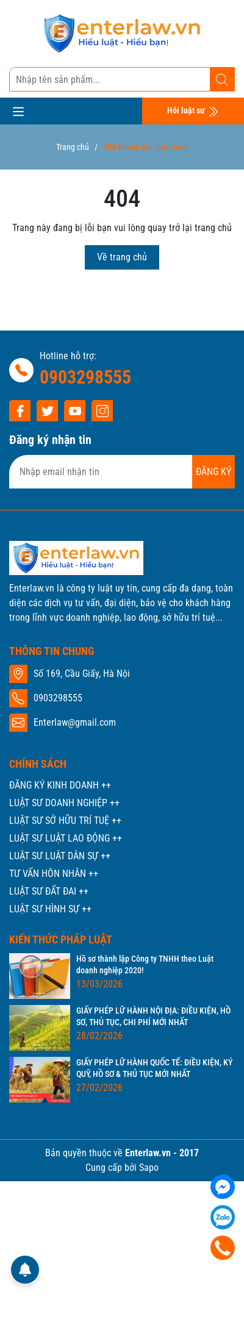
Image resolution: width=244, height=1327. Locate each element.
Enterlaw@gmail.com (75, 722)
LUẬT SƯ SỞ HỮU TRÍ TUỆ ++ (65, 820)
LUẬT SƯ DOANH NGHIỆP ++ (64, 803)
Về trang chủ (122, 257)
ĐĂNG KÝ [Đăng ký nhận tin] (213, 472)
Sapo (149, 1167)
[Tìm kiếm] (222, 80)
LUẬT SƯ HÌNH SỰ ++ (50, 909)
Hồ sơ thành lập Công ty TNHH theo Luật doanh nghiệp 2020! (145, 965)
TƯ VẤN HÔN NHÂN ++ (53, 873)
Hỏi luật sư (193, 112)
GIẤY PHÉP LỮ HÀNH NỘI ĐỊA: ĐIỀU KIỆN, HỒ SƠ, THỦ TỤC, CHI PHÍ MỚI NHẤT (153, 1017)
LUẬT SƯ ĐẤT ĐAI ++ (48, 891)
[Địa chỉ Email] (122, 471)
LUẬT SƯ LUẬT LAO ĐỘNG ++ (65, 838)
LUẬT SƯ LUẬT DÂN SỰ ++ (59, 856)
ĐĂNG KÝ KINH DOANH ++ (60, 785)
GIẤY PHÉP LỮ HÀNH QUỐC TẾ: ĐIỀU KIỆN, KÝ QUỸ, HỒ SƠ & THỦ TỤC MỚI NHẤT (154, 1068)
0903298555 (85, 377)
